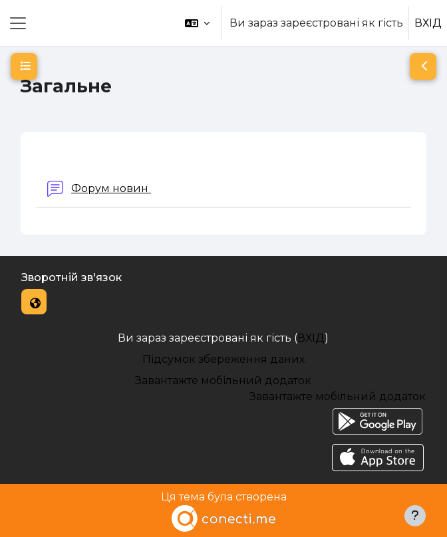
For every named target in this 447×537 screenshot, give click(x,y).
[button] (197, 23)
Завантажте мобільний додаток (223, 380)
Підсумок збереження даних (223, 359)
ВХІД (428, 23)
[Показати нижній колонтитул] (415, 515)
